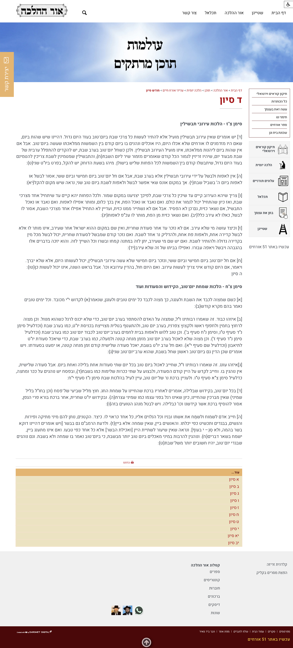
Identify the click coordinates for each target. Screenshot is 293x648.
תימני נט (281, 117)
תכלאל (210, 13)
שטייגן (257, 13)
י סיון (234, 529)
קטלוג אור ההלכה (205, 565)
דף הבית (279, 13)
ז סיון (234, 508)
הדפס (126, 463)
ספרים (215, 571)
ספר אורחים (278, 124)
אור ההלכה (234, 13)
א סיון (234, 479)
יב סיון (233, 543)
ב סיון (234, 487)
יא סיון (233, 536)
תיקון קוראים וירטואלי (272, 93)
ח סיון (234, 515)
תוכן (207, 90)
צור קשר (189, 13)
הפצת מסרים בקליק (271, 572)
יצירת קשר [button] (6, 74)
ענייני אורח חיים (173, 90)
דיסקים (214, 604)
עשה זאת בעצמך (275, 109)
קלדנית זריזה (277, 564)
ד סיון (231, 100)
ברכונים (214, 596)
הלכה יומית (194, 90)
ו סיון (234, 501)
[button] (85, 13)
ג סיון (234, 493)
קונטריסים (212, 580)
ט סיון (234, 522)
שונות (215, 613)
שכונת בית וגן (278, 132)
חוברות (214, 588)
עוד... (235, 472)
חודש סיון (153, 90)
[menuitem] (278, 13)
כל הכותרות (279, 101)
